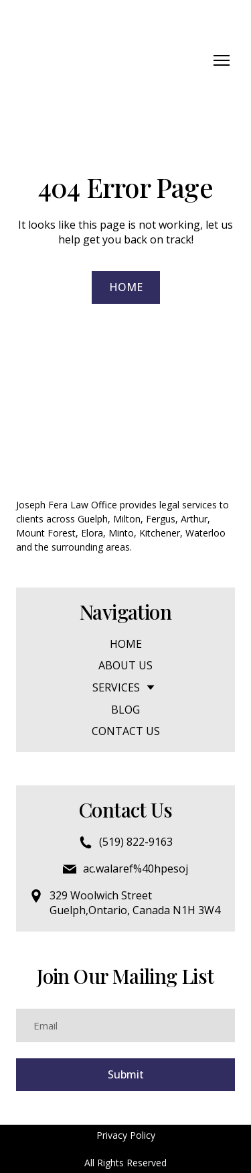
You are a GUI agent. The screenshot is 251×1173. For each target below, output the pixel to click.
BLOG (125, 709)
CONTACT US (126, 731)
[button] (126, 287)
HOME (126, 643)
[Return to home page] (77, 60)
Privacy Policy (125, 1135)
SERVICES (116, 687)
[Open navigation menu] (221, 60)
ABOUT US (125, 665)
